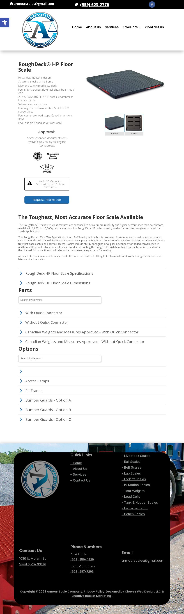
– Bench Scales (133, 474)
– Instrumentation (135, 468)
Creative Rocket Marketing (91, 592)
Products (130, 27)
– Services (78, 460)
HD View (114, 133)
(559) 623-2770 (94, 4)
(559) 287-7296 (82, 557)
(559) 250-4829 (82, 545)
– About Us (78, 454)
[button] (4, 22)
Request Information (47, 200)
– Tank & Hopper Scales (140, 462)
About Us (93, 27)
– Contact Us (80, 465)
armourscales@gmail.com (34, 3)
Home (77, 27)
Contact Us (154, 27)
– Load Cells (131, 457)
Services (112, 27)
